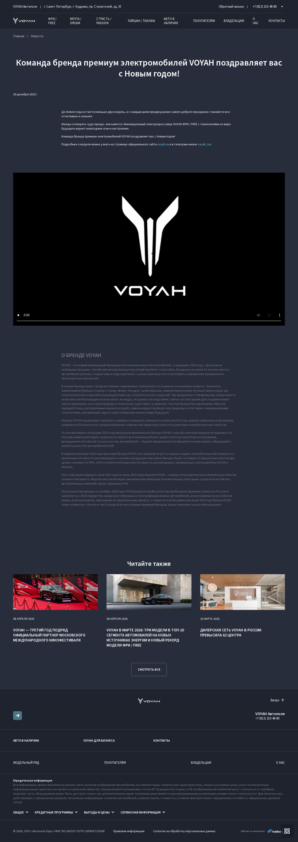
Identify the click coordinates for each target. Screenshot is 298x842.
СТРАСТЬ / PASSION (103, 21)
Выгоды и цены (97, 812)
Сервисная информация (141, 812)
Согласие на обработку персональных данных (184, 831)
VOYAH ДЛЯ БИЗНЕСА (99, 740)
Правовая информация (128, 831)
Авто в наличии (171, 21)
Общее (18, 812)
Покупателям (204, 21)
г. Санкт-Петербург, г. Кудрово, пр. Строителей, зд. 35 (82, 6)
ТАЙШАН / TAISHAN (141, 21)
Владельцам (234, 21)
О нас (256, 21)
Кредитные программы (54, 812)
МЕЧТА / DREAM (75, 21)
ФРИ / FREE (52, 21)
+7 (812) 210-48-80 (267, 718)
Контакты (276, 21)
